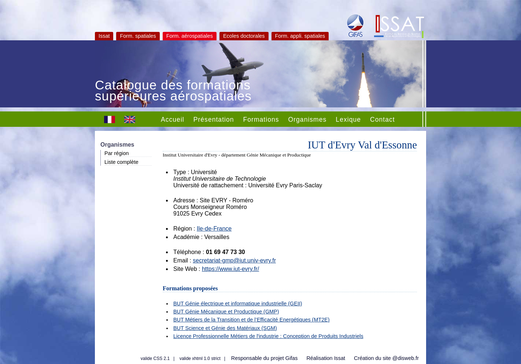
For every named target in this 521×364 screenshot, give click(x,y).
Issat (104, 36)
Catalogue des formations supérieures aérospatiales (173, 91)
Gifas (291, 358)
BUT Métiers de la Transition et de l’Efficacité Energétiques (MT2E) (251, 320)
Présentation (213, 119)
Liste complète (121, 162)
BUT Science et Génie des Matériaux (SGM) (225, 328)
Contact (382, 119)
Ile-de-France (214, 228)
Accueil (172, 119)
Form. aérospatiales (189, 36)
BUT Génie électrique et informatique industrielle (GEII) (237, 303)
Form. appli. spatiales (300, 36)
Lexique (348, 119)
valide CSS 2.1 (155, 358)
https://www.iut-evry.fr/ (230, 269)
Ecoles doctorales (244, 36)
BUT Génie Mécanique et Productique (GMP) (226, 312)
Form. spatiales (138, 36)
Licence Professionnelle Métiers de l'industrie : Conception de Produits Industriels (268, 336)
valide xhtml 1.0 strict (200, 358)
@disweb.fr (405, 358)
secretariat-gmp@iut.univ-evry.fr (234, 260)
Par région (116, 153)
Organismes (307, 119)
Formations (261, 119)
